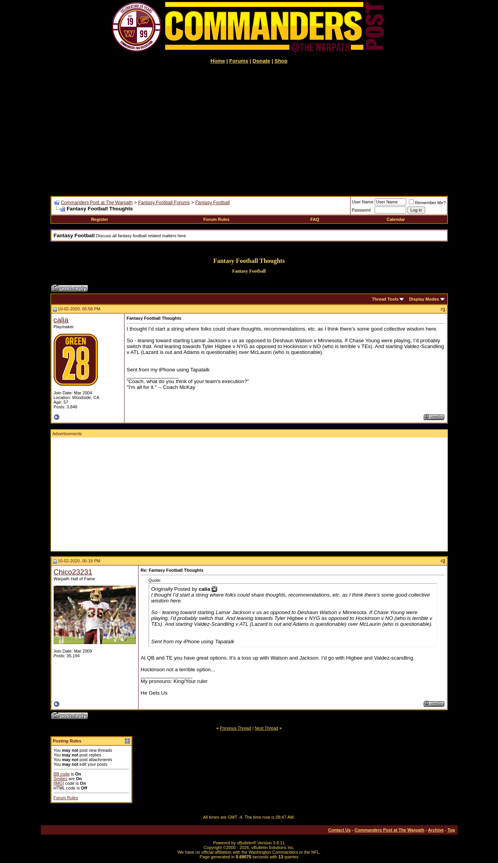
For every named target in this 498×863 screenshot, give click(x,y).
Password (361, 210)
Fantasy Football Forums (164, 202)
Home (217, 61)
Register (99, 219)
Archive (436, 830)
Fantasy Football (212, 202)
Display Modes (424, 299)
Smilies (60, 778)
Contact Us (339, 830)
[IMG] (59, 783)
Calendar (396, 219)
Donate (261, 61)
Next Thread (266, 728)
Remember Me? (427, 202)
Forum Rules (216, 219)
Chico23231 (73, 572)
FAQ (314, 219)
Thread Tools (385, 299)
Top (451, 830)
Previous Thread (235, 728)
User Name (363, 202)
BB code (62, 774)
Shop (281, 61)
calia (61, 320)
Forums (238, 61)
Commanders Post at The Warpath (97, 202)
